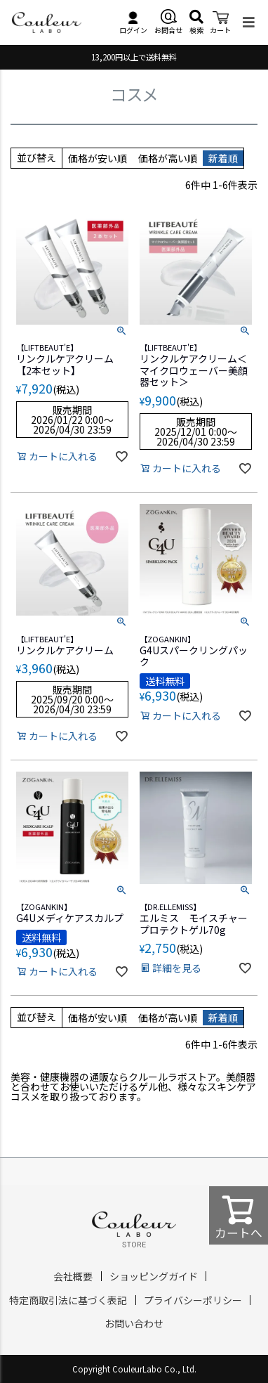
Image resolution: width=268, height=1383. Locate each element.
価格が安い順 (97, 158)
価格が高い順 (167, 158)
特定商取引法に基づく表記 (68, 1300)
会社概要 (73, 1276)
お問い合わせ (134, 1323)
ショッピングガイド (153, 1276)
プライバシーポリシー (193, 1300)
